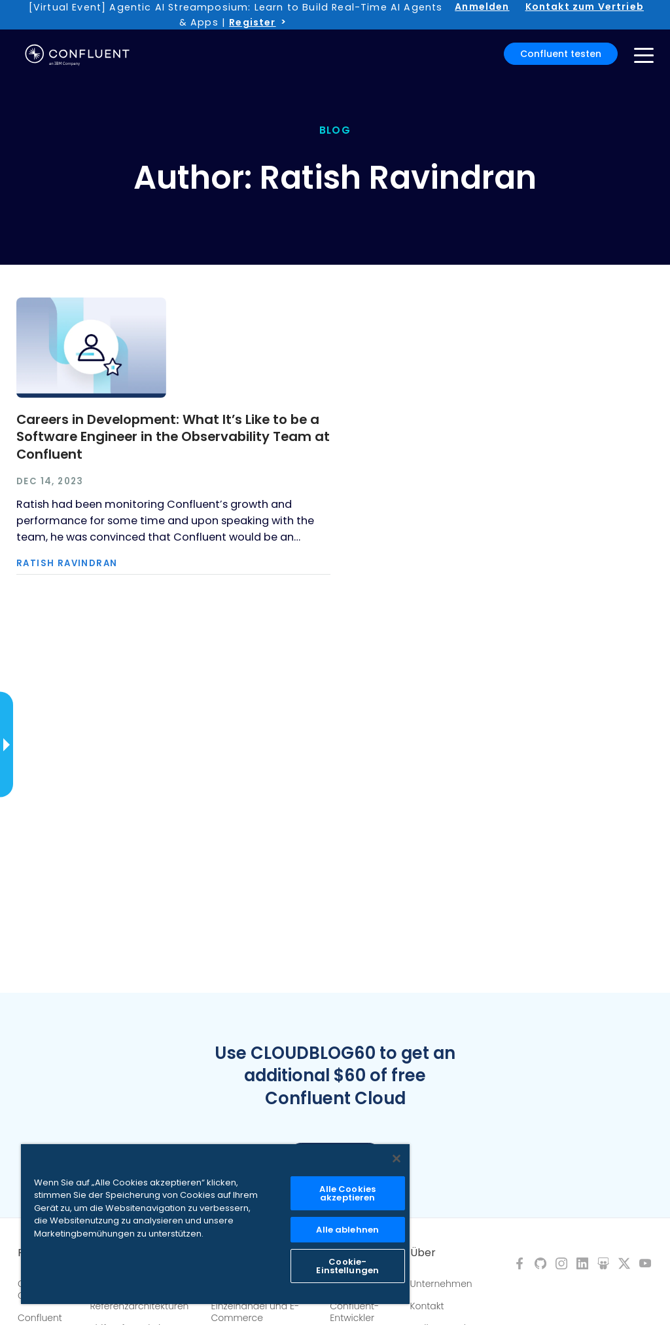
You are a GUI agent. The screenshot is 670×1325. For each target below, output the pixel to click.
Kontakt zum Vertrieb (584, 6)
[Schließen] (396, 1158)
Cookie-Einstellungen (347, 1266)
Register (252, 22)
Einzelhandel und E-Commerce (255, 1311)
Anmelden (482, 6)
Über (423, 1253)
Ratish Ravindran (66, 563)
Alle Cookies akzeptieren (347, 1193)
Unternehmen (441, 1283)
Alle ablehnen (347, 1229)
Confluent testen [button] (560, 53)
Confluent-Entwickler (354, 1311)
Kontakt (427, 1306)
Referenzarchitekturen (139, 1306)
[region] (215, 1224)
